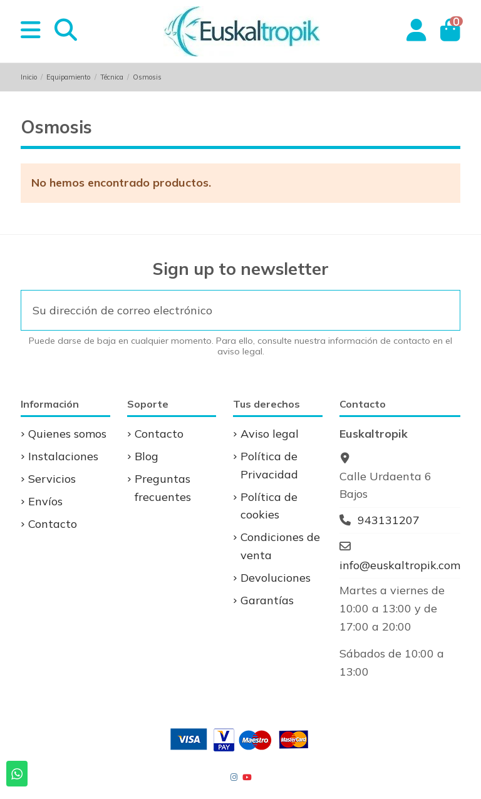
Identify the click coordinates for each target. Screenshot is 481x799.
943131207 (389, 520)
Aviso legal (269, 433)
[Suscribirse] (443, 310)
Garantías (267, 600)
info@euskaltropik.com (399, 565)
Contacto (52, 524)
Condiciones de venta (280, 546)
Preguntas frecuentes (163, 488)
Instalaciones (63, 456)
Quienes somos (67, 433)
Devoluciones (275, 577)
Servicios (52, 479)
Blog (146, 456)
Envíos (45, 501)
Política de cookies (268, 506)
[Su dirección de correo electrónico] (224, 310)
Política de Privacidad (269, 465)
